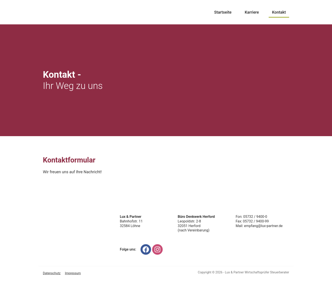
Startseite (223, 12)
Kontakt (279, 12)
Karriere (252, 12)
